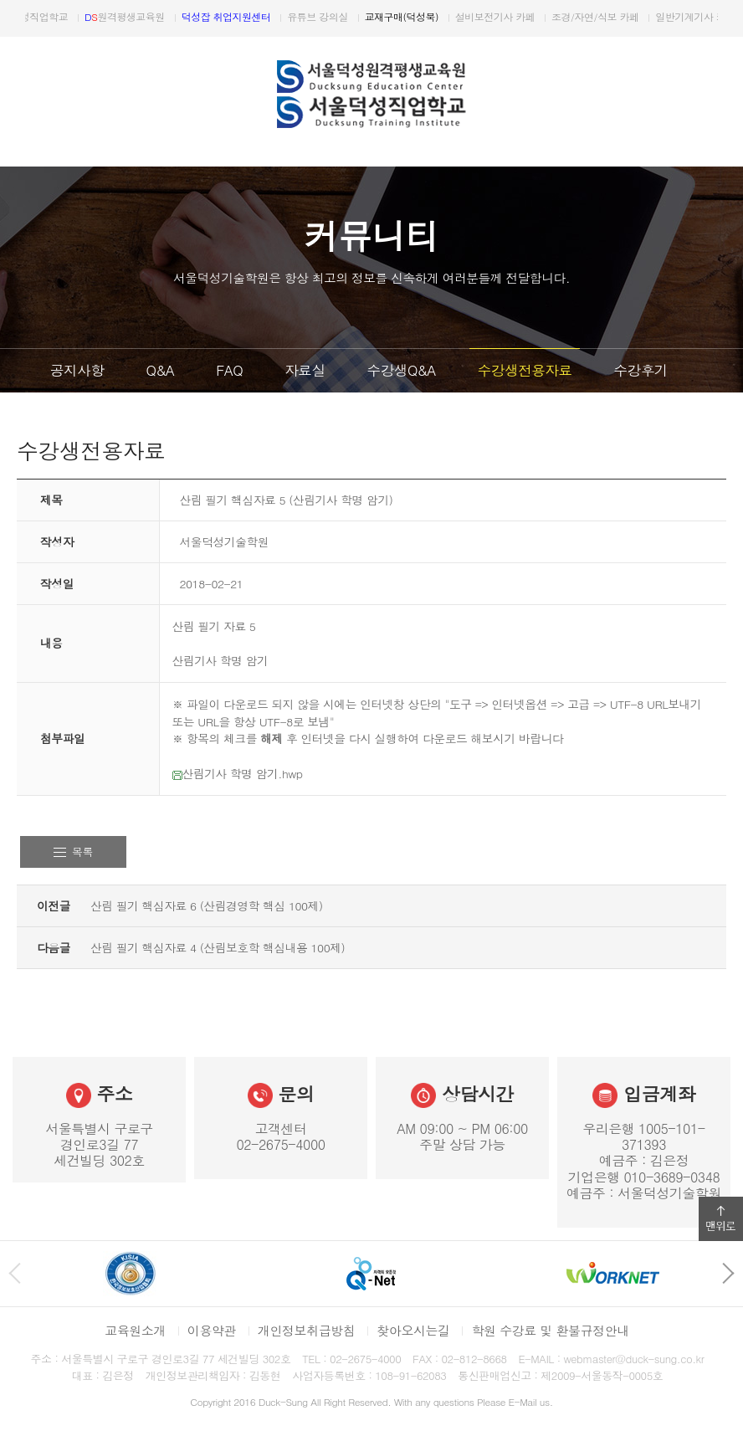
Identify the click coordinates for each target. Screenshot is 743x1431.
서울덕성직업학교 (78, 16)
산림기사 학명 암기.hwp (237, 773)
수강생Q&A (401, 370)
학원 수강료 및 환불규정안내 (549, 1330)
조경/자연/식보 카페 (650, 16)
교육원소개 (135, 1330)
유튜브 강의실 (372, 16)
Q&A (160, 370)
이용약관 (211, 1330)
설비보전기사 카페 (550, 16)
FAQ (229, 370)
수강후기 (640, 370)
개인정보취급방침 (307, 1330)
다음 (724, 18)
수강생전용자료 (525, 370)
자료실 (304, 370)
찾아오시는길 (413, 1330)
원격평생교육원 (180, 16)
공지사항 (77, 370)
